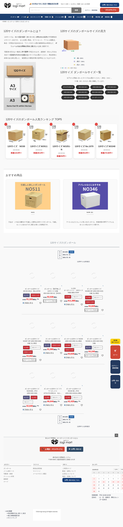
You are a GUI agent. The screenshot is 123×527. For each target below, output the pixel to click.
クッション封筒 (60, 17)
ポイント (69, 4)
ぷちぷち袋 (81, 17)
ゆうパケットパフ (37, 17)
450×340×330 (68, 92)
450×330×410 (97, 87)
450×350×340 (111, 92)
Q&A (82, 4)
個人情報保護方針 (14, 515)
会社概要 (87, 4)
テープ (90, 17)
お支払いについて (68, 474)
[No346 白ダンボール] (90, 204)
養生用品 (99, 17)
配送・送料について (69, 471)
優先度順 (65, 252)
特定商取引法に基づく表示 (17, 513)
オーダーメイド (97, 97)
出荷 (79, 4)
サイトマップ (12, 518)
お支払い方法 (75, 4)
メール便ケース (9, 471)
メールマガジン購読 (39, 474)
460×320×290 (68, 97)
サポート (65, 464)
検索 (76, 10)
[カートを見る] (115, 352)
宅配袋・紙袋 (8, 474)
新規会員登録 (37, 468)
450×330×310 (82, 87)
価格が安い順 (66, 254)
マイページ (36, 464)
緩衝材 (71, 17)
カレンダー (94, 464)
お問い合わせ (115, 382)
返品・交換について (69, 476)
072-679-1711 (111, 10)
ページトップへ (116, 435)
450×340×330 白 (97, 92)
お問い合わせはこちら (109, 5)
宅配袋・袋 (49, 17)
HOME (4, 21)
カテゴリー (6, 464)
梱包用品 (109, 17)
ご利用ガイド (66, 468)
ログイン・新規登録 (115, 367)
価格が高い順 (66, 257)
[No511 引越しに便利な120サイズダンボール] (33, 204)
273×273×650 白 (68, 87)
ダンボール (15, 17)
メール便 (25, 17)
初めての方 (64, 4)
